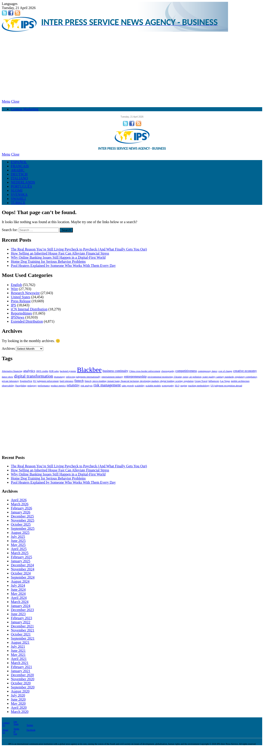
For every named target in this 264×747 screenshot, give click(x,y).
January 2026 (20, 512)
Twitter (29, 725)
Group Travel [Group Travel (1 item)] (201, 381)
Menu (6, 101)
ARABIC (17, 170)
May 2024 (18, 594)
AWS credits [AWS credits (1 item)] (42, 371)
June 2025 (18, 541)
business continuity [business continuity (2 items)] (115, 371)
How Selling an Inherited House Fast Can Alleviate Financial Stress (60, 253)
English (16, 285)
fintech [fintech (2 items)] (79, 381)
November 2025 (22, 520)
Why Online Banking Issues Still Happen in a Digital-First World (58, 257)
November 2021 (22, 630)
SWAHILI (18, 199)
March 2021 (20, 663)
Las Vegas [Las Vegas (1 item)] (225, 381)
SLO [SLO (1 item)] (177, 385)
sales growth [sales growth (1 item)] (128, 385)
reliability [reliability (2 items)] (73, 385)
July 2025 (18, 537)
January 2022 (20, 622)
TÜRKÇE (18, 203)
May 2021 (18, 655)
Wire (14, 289)
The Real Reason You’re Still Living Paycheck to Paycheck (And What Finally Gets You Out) (79, 249)
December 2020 (22, 675)
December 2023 (22, 610)
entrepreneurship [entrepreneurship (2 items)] (135, 376)
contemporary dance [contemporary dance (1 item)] (207, 371)
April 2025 (19, 549)
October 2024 (21, 573)
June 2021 (18, 650)
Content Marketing (24, 109)
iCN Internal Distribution (29, 309)
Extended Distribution (27, 321)
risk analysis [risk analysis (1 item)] (87, 385)
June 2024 (18, 589)
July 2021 (18, 646)
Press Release (21, 301)
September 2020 (22, 687)
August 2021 (20, 642)
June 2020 (18, 699)
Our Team (16, 722)
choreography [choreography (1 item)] (167, 371)
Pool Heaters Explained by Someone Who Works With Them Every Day (63, 265)
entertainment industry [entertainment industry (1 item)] (112, 377)
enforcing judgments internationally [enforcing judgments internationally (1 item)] (83, 377)
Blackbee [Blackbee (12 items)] (89, 369)
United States (20, 297)
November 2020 (22, 679)
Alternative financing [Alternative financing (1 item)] (12, 371)
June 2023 (18, 614)
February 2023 (21, 618)
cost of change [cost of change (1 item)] (225, 371)
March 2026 (20, 504)
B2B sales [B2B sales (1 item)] (54, 371)
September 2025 (22, 528)
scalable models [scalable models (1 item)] (153, 385)
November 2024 (22, 569)
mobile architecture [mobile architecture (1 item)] (240, 381)
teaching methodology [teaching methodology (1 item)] (199, 385)
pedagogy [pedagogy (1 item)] (32, 385)
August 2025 (20, 532)
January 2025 (20, 561)
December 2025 (22, 516)
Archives (8, 348)
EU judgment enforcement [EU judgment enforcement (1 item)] (46, 381)
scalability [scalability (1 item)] (140, 385)
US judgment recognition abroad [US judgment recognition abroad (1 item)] (226, 385)
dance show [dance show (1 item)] (7, 377)
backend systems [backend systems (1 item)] (68, 371)
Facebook (30, 730)
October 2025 (21, 524)
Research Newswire (25, 293)
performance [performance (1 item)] (44, 385)
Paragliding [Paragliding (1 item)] (20, 385)
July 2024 (18, 585)
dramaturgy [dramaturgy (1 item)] (59, 377)
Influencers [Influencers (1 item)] (213, 381)
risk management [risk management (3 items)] (107, 385)
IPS (13, 305)
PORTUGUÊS (21, 186)
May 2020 (18, 703)
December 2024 (22, 565)
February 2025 (21, 557)
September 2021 (22, 638)
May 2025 (18, 545)
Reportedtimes (21, 313)
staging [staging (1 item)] (183, 385)
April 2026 (19, 500)
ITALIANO (19, 178)
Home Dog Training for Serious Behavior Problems (48, 261)
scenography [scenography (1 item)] (168, 385)
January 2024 (20, 606)
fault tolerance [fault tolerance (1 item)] (67, 381)
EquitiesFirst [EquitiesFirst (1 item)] (26, 381)
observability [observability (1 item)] (8, 385)
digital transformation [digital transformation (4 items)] (33, 376)
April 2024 (19, 598)
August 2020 (20, 691)
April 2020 (19, 707)
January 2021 (20, 671)
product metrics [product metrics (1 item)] (58, 385)
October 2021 (21, 634)
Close (15, 101)
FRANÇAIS (20, 166)
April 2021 (19, 659)
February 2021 (21, 667)
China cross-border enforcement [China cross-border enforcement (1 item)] (144, 371)
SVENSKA (19, 194)
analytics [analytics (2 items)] (29, 371)
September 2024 (22, 577)
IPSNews (17, 317)
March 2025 (20, 553)
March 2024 (20, 602)
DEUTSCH (19, 174)
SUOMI (17, 190)
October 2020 (21, 683)
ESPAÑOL (19, 162)
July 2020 (18, 695)
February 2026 (21, 508)
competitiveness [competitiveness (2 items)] (186, 371)
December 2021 (22, 626)
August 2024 (20, 581)
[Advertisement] (132, 65)
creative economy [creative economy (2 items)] (245, 371)
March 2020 (20, 712)
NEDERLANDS (23, 182)
